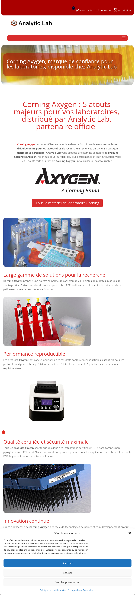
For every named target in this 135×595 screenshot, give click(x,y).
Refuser (67, 572)
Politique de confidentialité (53, 590)
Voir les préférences (67, 582)
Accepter (67, 563)
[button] (129, 533)
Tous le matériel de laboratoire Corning (67, 203)
